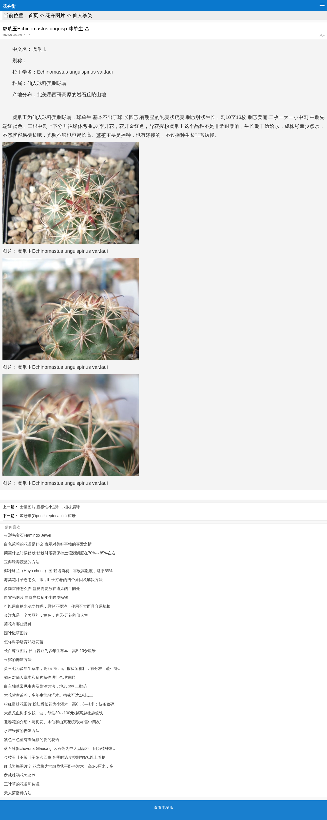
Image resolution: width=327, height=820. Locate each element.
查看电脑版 (163, 807)
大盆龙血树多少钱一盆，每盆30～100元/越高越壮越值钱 (53, 713)
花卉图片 (55, 15)
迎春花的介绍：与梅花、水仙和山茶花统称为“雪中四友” (52, 722)
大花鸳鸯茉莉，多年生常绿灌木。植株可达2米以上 (48, 695)
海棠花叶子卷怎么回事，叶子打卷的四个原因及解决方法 (53, 580)
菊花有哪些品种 (18, 624)
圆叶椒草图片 (16, 633)
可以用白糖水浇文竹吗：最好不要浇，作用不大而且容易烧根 (57, 606)
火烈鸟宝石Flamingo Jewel (27, 535)
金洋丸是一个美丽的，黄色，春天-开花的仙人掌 (46, 615)
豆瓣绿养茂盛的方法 (21, 562)
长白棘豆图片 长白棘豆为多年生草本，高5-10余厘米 (50, 651)
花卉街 (9, 6)
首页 (33, 15)
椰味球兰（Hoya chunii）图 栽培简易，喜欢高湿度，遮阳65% (58, 571)
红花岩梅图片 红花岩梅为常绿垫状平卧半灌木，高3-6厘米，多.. (59, 766)
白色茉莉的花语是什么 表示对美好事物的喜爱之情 (48, 544)
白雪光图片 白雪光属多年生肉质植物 (36, 597)
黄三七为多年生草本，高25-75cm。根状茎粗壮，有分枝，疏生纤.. (62, 668)
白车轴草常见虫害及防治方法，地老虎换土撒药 (45, 686)
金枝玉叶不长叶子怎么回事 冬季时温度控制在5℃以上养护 (55, 757)
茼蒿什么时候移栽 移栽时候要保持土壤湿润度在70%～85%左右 (60, 553)
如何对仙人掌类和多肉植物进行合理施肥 (39, 677)
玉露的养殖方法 (18, 660)
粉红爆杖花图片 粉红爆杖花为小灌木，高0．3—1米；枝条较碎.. (60, 704)
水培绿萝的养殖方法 (21, 731)
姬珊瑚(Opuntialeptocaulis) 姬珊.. (49, 516)
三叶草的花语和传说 (21, 784)
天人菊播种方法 (18, 793)
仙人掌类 (82, 15)
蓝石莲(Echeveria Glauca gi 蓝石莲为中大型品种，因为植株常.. (59, 748)
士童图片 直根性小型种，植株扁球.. (51, 507)
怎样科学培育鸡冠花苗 (23, 642)
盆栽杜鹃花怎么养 (20, 775)
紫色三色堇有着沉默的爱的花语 (31, 740)
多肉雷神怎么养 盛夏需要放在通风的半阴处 (42, 588)
